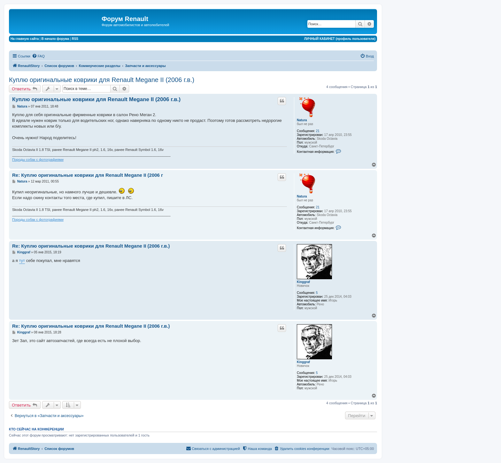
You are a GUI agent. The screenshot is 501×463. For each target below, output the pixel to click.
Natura (302, 120)
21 (318, 131)
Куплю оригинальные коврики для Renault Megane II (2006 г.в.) (101, 79)
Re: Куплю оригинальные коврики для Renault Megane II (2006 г (87, 175)
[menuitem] (38, 56)
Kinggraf (303, 282)
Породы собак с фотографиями (38, 159)
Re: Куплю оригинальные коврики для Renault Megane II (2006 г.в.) (91, 246)
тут (22, 260)
